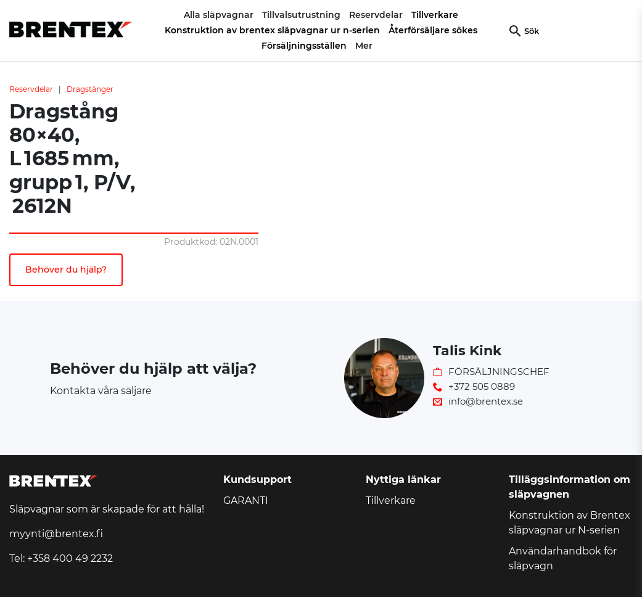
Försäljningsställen (304, 45)
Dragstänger (90, 89)
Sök (531, 31)
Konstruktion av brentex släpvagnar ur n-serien (272, 30)
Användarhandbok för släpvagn (563, 558)
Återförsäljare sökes (433, 30)
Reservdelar (31, 89)
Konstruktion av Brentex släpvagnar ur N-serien (569, 522)
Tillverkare (434, 14)
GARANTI (245, 500)
